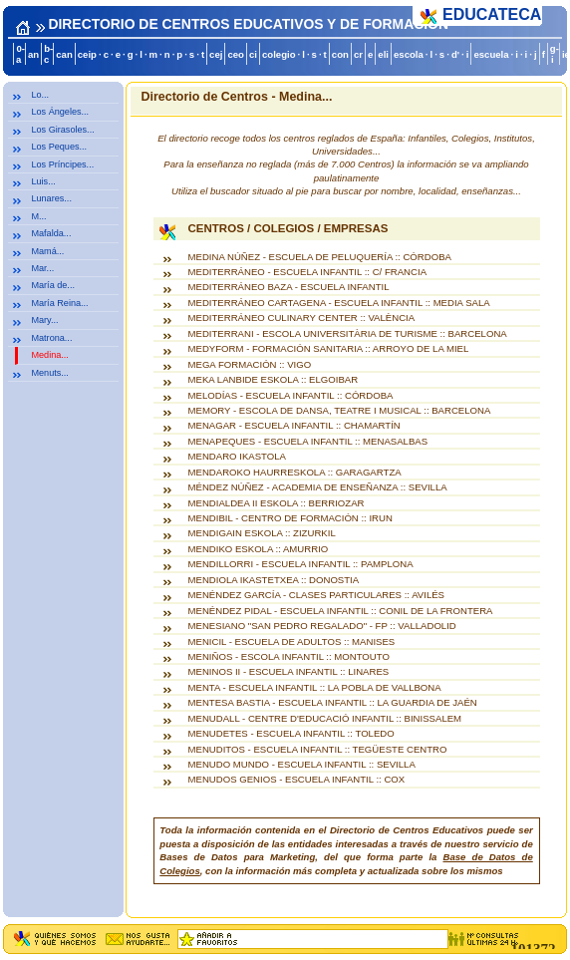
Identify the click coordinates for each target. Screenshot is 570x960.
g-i (554, 54)
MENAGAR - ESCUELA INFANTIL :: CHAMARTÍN (294, 425)
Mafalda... (51, 233)
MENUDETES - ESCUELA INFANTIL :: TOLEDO (291, 733)
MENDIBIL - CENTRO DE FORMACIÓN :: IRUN (290, 517)
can (64, 54)
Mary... (44, 320)
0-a (20, 54)
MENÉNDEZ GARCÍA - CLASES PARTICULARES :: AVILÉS (316, 594)
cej (215, 54)
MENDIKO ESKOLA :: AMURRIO (258, 548)
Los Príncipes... (62, 164)
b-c (48, 54)
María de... (53, 285)
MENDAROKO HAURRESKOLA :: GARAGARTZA (295, 472)
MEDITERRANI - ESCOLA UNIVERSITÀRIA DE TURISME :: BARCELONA (347, 333)
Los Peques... (59, 147)
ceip (87, 54)
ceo (235, 54)
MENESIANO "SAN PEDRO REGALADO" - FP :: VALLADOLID (322, 625)
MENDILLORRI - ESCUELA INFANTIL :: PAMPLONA (301, 563)
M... (38, 216)
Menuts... (49, 373)
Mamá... (47, 251)
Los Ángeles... (60, 112)
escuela (490, 54)
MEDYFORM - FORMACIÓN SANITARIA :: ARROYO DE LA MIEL (328, 348)
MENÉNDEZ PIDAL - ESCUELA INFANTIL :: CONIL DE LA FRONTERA (340, 610)
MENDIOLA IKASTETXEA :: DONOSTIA (274, 579)
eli (383, 54)
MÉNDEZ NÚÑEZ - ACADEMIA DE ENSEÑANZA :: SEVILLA (317, 486)
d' (455, 54)
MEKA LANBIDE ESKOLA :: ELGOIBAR (273, 379)
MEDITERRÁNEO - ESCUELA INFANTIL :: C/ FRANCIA (308, 271)
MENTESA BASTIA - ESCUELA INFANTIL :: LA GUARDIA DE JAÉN (332, 702)
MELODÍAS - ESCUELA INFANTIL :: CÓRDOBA (291, 395)
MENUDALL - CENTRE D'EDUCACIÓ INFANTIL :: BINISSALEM (325, 718)
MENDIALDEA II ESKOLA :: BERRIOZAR (276, 502)
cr (358, 54)
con (340, 54)
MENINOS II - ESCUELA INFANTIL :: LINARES (289, 671)
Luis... (43, 181)
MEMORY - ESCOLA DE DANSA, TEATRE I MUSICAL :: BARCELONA (339, 410)
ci (253, 54)
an (33, 54)
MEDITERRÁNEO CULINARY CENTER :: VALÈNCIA (302, 317)
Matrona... (51, 338)
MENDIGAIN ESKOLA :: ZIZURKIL (262, 532)
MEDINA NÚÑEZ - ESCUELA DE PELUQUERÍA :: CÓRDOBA (319, 256)
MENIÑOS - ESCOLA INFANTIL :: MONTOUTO (289, 656)
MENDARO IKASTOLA (237, 456)
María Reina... (59, 303)
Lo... (40, 95)
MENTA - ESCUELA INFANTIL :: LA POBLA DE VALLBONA (314, 687)
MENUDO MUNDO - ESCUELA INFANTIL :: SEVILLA (302, 764)
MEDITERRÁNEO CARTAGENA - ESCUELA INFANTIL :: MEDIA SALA (339, 302)
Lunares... (51, 198)
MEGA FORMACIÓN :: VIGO (250, 364)
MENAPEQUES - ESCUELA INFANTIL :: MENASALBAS (308, 441)
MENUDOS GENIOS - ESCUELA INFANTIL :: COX (297, 779)
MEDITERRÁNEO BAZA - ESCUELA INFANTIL (289, 286)
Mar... (42, 268)
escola (409, 54)
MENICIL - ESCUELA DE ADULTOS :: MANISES (292, 641)
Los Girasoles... (62, 130)
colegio (279, 54)
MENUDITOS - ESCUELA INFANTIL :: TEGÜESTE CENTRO (317, 749)
